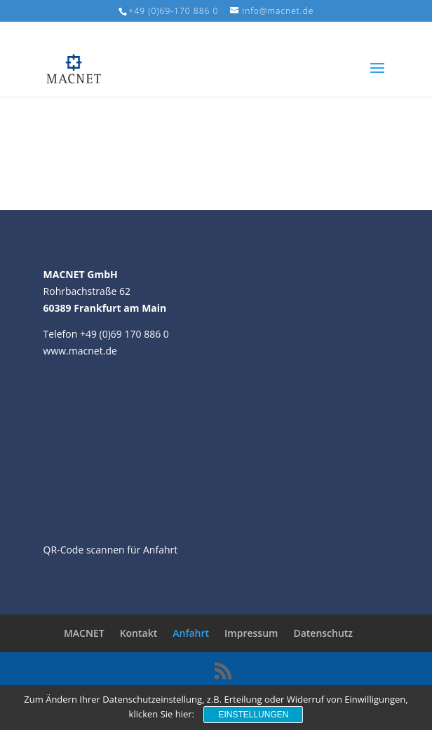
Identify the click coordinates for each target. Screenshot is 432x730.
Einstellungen (253, 714)
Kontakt (139, 633)
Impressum (251, 633)
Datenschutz (323, 633)
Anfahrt (191, 633)
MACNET (84, 633)
